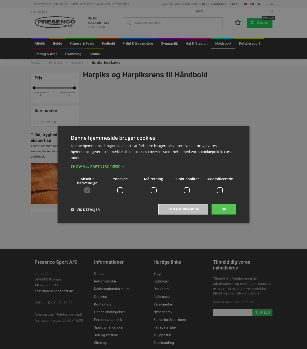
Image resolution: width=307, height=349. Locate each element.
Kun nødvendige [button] (182, 209)
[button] (153, 166)
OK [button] (223, 209)
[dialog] (153, 174)
